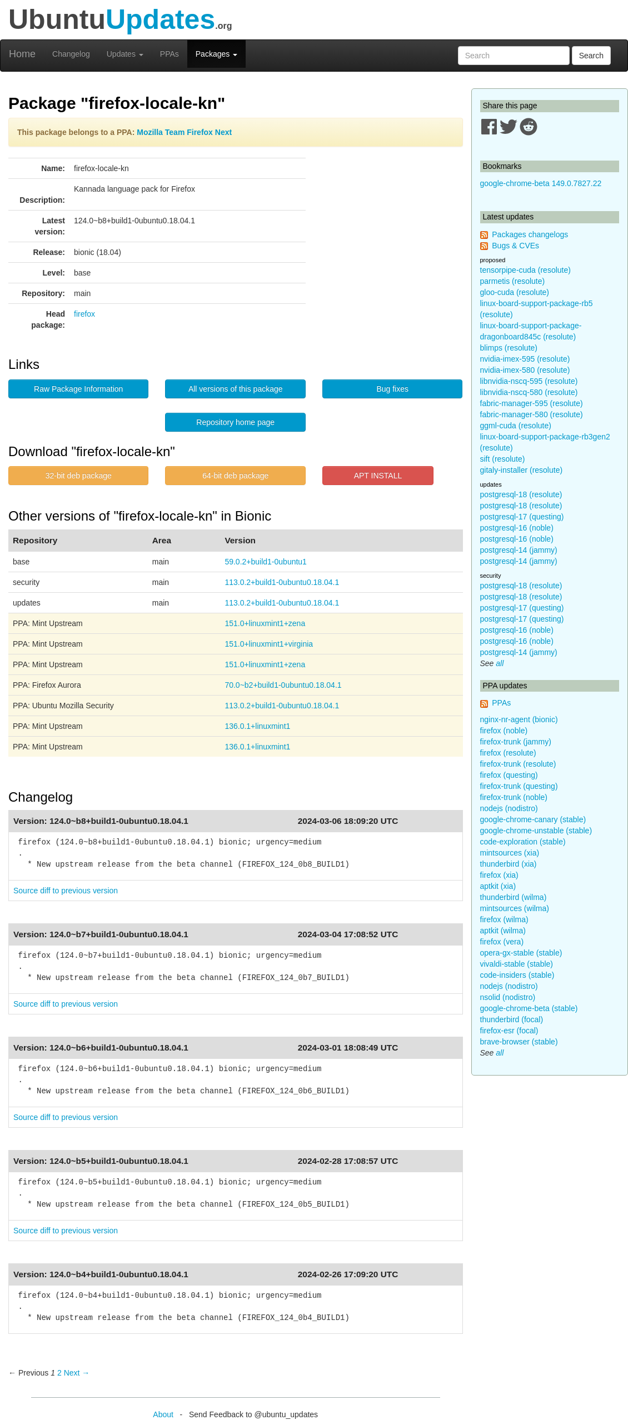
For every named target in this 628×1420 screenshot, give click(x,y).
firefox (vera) (502, 941)
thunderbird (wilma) (513, 897)
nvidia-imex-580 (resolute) (525, 370)
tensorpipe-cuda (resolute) (525, 270)
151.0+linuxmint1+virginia (269, 643)
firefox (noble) (504, 730)
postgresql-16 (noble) (517, 527)
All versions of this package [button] (235, 388)
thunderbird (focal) (512, 1019)
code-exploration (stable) (523, 841)
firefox (84, 313)
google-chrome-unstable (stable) (536, 830)
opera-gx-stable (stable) (521, 952)
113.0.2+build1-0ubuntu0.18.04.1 (282, 582)
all (500, 663)
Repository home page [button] (235, 422)
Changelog (71, 53)
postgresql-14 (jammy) (518, 550)
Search (591, 55)
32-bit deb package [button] (79, 475)
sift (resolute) (502, 458)
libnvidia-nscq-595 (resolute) (529, 381)
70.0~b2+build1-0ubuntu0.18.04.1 (283, 685)
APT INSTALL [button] (378, 475)
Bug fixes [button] (392, 388)
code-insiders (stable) (517, 975)
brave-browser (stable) (519, 1041)
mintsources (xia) (510, 852)
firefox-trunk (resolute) (518, 763)
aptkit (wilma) (503, 930)
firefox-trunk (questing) (519, 786)
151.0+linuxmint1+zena (265, 623)
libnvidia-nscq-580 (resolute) (529, 392)
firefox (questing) (509, 775)
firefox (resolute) (508, 752)
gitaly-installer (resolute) (521, 470)
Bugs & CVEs (515, 245)
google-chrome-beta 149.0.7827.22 (541, 183)
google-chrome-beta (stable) (529, 1008)
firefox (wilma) (504, 919)
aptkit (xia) (498, 886)
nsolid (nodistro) (508, 997)
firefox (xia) (499, 875)
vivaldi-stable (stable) (517, 963)
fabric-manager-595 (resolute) (531, 403)
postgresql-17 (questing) (522, 516)
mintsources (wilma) (514, 908)
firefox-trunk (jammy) (515, 741)
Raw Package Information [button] (78, 388)
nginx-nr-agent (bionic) (519, 719)
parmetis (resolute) (512, 281)
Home (22, 53)
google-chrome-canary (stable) (533, 819)
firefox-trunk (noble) (513, 797)
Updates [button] (125, 53)
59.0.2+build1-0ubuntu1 (266, 561)
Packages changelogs (530, 234)
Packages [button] (216, 53)
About (163, 1414)
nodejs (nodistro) (509, 808)
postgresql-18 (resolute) (521, 494)
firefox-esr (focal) (509, 1030)
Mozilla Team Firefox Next (184, 132)
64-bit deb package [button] (235, 475)
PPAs (169, 53)
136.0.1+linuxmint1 (257, 726)
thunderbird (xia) (508, 863)
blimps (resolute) (508, 347)
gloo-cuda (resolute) (515, 292)
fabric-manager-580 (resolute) (531, 414)
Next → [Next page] (77, 1372)
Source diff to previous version (65, 890)
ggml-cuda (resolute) (515, 425)
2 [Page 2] (59, 1372)
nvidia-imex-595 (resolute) (525, 358)
